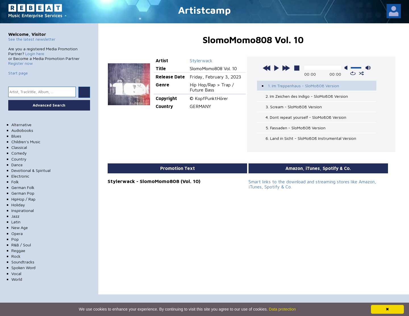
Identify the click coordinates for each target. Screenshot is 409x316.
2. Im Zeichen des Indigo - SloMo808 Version (307, 96)
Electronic (20, 176)
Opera (17, 233)
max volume (368, 68)
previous (267, 68)
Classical (19, 147)
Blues (16, 136)
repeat (352, 73)
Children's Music (25, 141)
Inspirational (22, 210)
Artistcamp (204, 10)
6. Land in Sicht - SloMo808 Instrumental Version (311, 138)
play (276, 68)
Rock (15, 256)
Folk (15, 181)
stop (297, 68)
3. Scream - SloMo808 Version (294, 106)
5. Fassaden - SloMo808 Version (295, 127)
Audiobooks (22, 130)
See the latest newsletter (31, 39)
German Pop (22, 193)
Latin (15, 221)
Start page (18, 72)
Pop (15, 239)
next (286, 68)
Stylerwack (201, 60)
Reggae (18, 250)
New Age (19, 227)
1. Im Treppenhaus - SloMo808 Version (303, 85)
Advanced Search (49, 105)
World (16, 279)
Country (18, 159)
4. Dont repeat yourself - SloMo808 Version (306, 117)
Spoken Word (23, 267)
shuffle (361, 73)
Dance (17, 164)
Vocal (16, 273)
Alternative (21, 124)
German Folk (22, 187)
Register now (20, 63)
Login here (34, 53)
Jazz (15, 216)
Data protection (282, 309)
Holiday (18, 204)
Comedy (19, 153)
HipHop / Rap (23, 199)
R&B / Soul (21, 244)
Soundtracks (22, 261)
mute (347, 68)
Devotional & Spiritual (31, 170)
